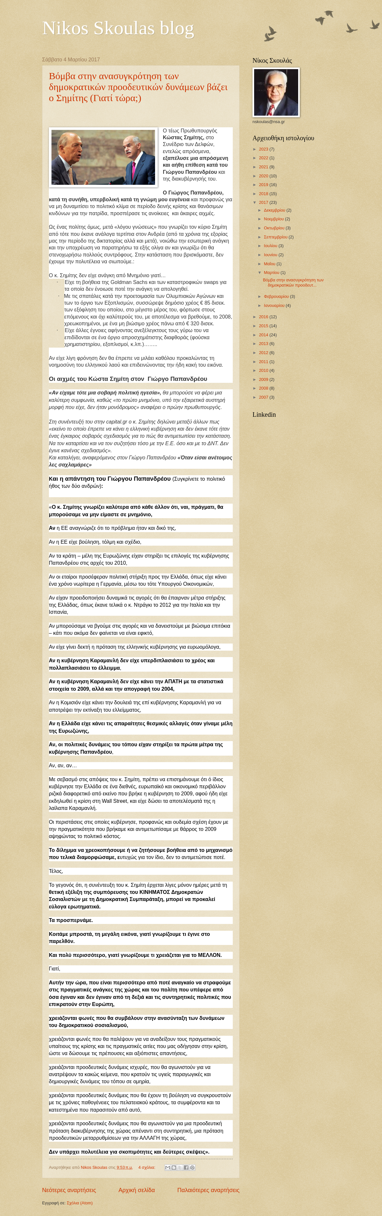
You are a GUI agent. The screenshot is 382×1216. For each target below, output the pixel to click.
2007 (264, 397)
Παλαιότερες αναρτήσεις (208, 1190)
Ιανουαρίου (275, 305)
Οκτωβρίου (275, 227)
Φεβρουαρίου (277, 296)
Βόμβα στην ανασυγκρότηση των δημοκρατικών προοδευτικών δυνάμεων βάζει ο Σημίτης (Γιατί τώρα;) (138, 86)
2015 (264, 325)
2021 (264, 166)
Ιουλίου (271, 245)
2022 (264, 157)
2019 (264, 184)
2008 (264, 388)
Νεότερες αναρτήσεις (69, 1190)
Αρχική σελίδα (136, 1190)
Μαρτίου (272, 272)
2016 (264, 316)
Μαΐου (270, 263)
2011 (264, 361)
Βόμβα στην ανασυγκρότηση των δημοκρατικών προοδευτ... (293, 282)
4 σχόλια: (147, 1167)
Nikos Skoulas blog (118, 27)
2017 (264, 202)
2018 (264, 193)
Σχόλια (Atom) (80, 1202)
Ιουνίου (271, 254)
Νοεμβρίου (274, 218)
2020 (264, 175)
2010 (264, 370)
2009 (264, 379)
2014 (264, 334)
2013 (264, 343)
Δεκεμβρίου (275, 210)
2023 (264, 149)
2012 (264, 352)
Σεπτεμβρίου (276, 237)
